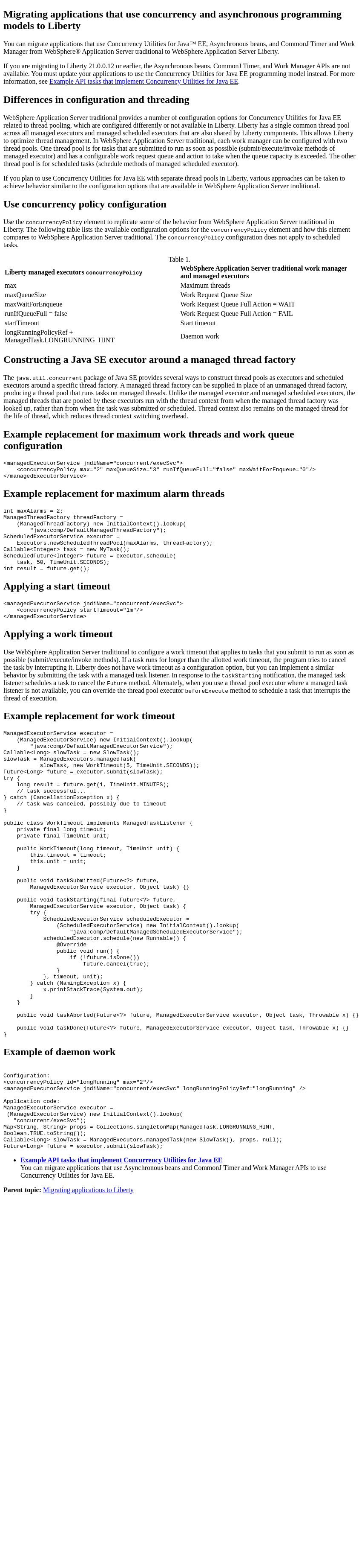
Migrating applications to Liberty (88, 1288)
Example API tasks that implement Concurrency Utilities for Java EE (143, 81)
